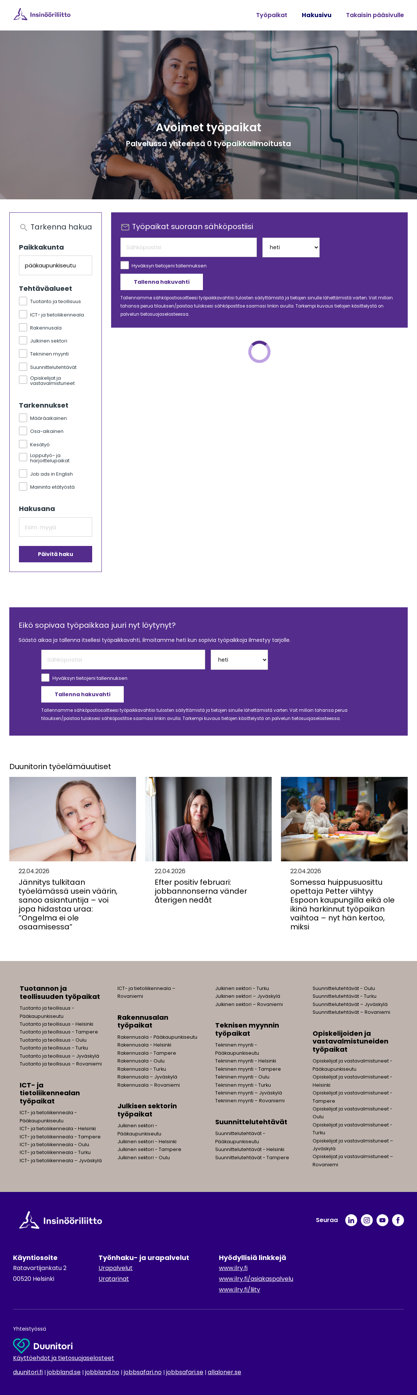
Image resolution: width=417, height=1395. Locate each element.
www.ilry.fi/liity (239, 1289)
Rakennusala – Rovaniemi (148, 1085)
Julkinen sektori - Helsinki (147, 1141)
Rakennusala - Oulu (141, 1061)
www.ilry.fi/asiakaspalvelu (256, 1279)
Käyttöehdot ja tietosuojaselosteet (63, 1358)
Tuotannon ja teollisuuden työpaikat (60, 992)
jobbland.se (64, 1372)
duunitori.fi (28, 1372)
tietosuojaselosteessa (164, 314)
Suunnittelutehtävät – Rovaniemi (351, 1012)
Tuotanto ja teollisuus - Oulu (53, 1040)
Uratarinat (113, 1279)
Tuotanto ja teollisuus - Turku (54, 1048)
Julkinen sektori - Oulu (143, 1157)
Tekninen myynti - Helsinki (245, 1061)
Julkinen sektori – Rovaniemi (249, 1004)
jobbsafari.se (184, 1372)
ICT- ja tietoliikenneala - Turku (55, 1152)
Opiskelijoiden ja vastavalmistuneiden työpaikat (350, 1041)
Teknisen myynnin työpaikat (247, 1029)
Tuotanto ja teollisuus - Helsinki (56, 1024)
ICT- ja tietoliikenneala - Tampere (60, 1137)
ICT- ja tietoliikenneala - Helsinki (58, 1128)
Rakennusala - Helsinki (144, 1045)
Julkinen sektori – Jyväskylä (247, 996)
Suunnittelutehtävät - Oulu (344, 988)
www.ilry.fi (233, 1268)
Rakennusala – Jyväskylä (147, 1077)
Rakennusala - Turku (141, 1069)
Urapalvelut (115, 1268)
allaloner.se (224, 1372)
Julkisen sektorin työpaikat (147, 1110)
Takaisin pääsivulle (375, 15)
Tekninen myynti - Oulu (242, 1077)
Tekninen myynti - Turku (243, 1085)
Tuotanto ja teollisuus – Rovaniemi (61, 1064)
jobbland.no (102, 1372)
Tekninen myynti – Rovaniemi (250, 1100)
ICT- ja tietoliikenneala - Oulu (54, 1144)
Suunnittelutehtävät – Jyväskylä (350, 1004)
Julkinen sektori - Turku (242, 988)
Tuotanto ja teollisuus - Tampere (59, 1032)
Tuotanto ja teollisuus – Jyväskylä (59, 1056)
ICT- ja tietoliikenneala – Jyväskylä (61, 1160)
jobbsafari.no (143, 1372)
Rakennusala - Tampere (146, 1053)
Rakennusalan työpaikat (142, 1021)
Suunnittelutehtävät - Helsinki (249, 1149)
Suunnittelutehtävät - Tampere (252, 1157)
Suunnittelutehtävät (251, 1121)
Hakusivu (317, 15)
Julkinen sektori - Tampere (149, 1149)
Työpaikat (271, 15)
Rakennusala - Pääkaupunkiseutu (157, 1037)
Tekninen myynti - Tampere (248, 1069)
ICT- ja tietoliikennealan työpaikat (50, 1093)
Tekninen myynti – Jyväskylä (248, 1093)
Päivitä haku (55, 554)
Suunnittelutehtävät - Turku (344, 996)
